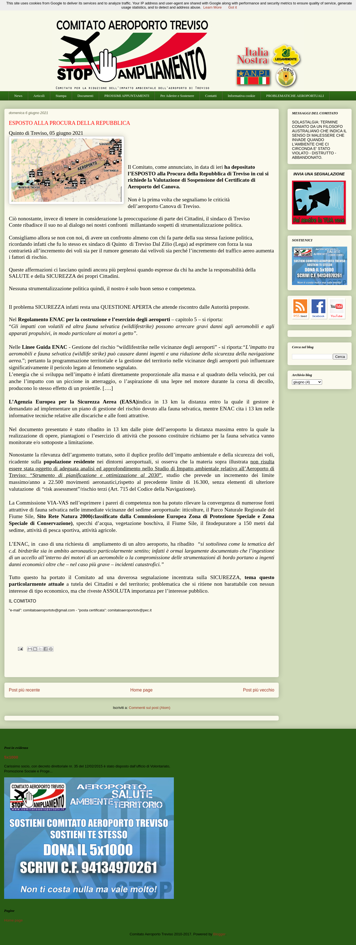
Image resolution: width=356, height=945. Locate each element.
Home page (141, 690)
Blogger (219, 934)
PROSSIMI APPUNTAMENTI (126, 96)
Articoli (38, 96)
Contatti (211, 96)
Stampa (61, 96)
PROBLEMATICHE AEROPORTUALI (295, 96)
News (18, 96)
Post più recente (24, 690)
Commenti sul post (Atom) (149, 708)
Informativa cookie (241, 96)
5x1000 (11, 757)
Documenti (86, 96)
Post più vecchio (258, 690)
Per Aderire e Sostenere (177, 96)
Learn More (212, 7)
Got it (232, 7)
